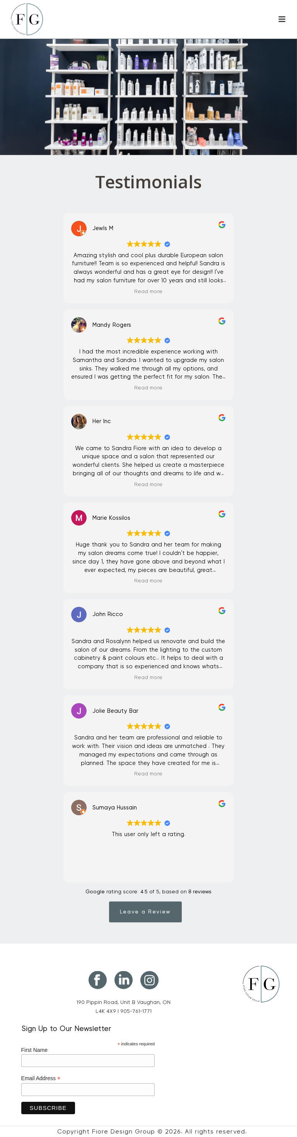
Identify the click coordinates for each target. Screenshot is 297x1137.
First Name (34, 1050)
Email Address (41, 1078)
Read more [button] (148, 291)
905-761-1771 (136, 1011)
